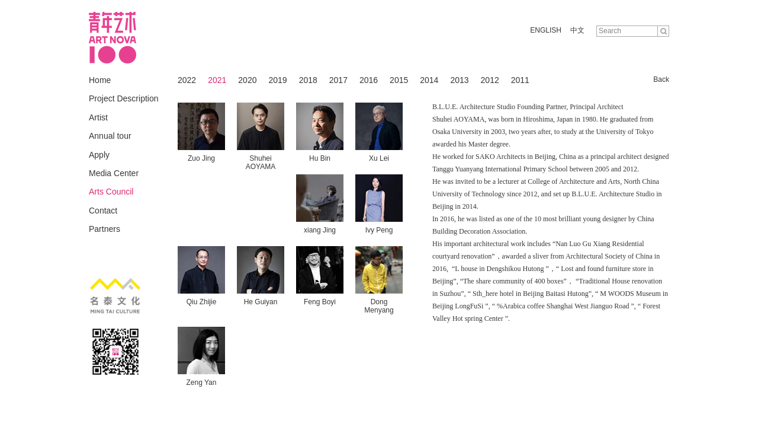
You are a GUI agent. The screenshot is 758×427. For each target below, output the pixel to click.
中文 (577, 30)
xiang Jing (320, 230)
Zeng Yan (202, 382)
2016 (368, 80)
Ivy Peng (379, 230)
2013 (459, 80)
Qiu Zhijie (202, 302)
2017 (338, 80)
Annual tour (110, 136)
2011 (520, 80)
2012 (490, 80)
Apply (99, 155)
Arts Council (111, 191)
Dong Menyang (378, 306)
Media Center (114, 173)
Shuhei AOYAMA (260, 162)
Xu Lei (379, 158)
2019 (277, 80)
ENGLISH (545, 30)
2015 (399, 80)
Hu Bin (319, 158)
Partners (104, 229)
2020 (247, 80)
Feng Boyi (320, 302)
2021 (217, 80)
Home (100, 80)
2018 (308, 80)
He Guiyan (261, 302)
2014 (429, 80)
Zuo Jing (201, 158)
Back (661, 79)
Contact (103, 210)
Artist (98, 117)
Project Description (124, 98)
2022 (187, 80)
